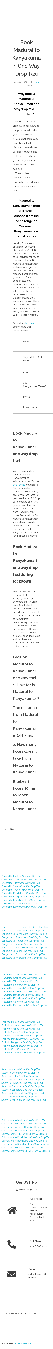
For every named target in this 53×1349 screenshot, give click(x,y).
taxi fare (29, 323)
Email (32, 1269)
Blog (12, 829)
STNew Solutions (24, 1343)
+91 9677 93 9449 (37, 1246)
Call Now (35, 1241)
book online (19, 484)
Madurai (28, 85)
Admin (37, 82)
